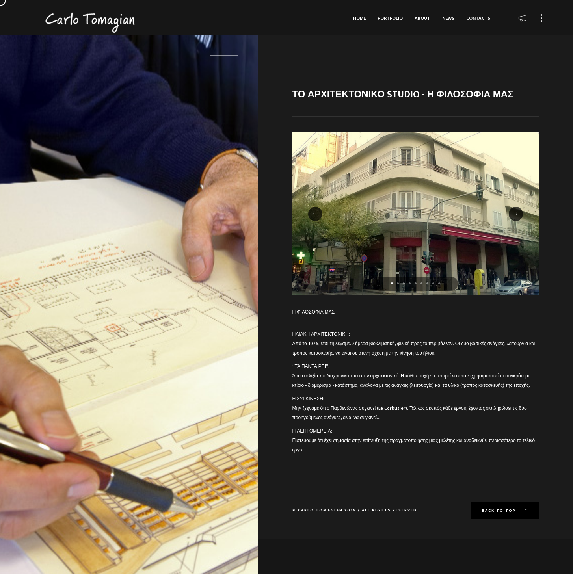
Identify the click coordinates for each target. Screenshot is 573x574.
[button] (392, 283)
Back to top (505, 510)
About (422, 18)
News (448, 18)
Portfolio (390, 18)
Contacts (478, 18)
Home (359, 18)
